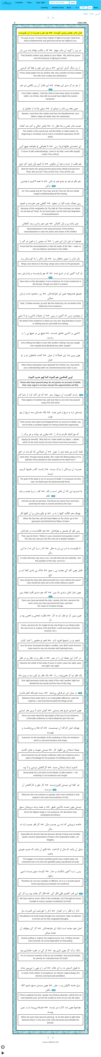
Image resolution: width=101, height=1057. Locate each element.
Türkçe (91, 14)
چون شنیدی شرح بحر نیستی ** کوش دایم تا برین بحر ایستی (50, 710)
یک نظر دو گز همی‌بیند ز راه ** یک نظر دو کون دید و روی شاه (50, 675)
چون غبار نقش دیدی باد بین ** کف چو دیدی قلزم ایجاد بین (50, 592)
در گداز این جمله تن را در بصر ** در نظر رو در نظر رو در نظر (50, 658)
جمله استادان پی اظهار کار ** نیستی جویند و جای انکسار (50, 750)
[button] (19, 2)
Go (90, 7)
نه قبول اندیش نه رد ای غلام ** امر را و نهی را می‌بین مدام (50, 968)
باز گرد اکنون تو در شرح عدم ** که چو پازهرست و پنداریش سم (50, 273)
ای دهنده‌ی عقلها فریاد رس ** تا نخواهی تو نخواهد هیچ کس (50, 146)
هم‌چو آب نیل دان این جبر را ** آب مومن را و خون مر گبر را (50, 241)
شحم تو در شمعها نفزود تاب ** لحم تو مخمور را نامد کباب (50, 640)
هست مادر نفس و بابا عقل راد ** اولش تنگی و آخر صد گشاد (50, 126)
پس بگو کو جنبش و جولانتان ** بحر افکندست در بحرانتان (50, 531)
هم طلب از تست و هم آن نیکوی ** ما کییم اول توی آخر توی (50, 164)
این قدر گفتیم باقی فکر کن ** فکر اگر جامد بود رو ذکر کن (48, 893)
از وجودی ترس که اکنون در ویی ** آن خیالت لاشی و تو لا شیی (50, 315)
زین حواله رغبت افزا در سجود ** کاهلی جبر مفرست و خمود (50, 203)
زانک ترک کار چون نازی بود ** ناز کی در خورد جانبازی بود (50, 950)
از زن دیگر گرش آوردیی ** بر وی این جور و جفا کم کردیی (50, 68)
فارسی (97, 14)
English (85, 14)
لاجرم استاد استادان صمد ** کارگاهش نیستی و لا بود (50, 767)
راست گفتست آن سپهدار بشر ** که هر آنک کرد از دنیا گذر (48, 395)
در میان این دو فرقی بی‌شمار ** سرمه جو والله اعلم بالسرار (48, 693)
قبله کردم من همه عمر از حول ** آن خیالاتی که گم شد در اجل (50, 452)
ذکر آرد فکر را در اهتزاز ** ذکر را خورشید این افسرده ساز (50, 911)
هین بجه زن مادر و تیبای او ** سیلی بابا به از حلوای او (50, 108)
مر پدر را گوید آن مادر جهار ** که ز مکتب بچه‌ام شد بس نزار (50, 50)
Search (73, 2)
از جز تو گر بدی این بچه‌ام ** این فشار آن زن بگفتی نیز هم (50, 85)
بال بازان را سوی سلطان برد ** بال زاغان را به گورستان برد (50, 258)
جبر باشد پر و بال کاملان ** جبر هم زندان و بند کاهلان (50, 223)
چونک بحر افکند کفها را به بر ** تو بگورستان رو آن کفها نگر (50, 513)
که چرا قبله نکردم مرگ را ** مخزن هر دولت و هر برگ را (50, 434)
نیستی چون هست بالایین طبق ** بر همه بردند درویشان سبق (50, 807)
